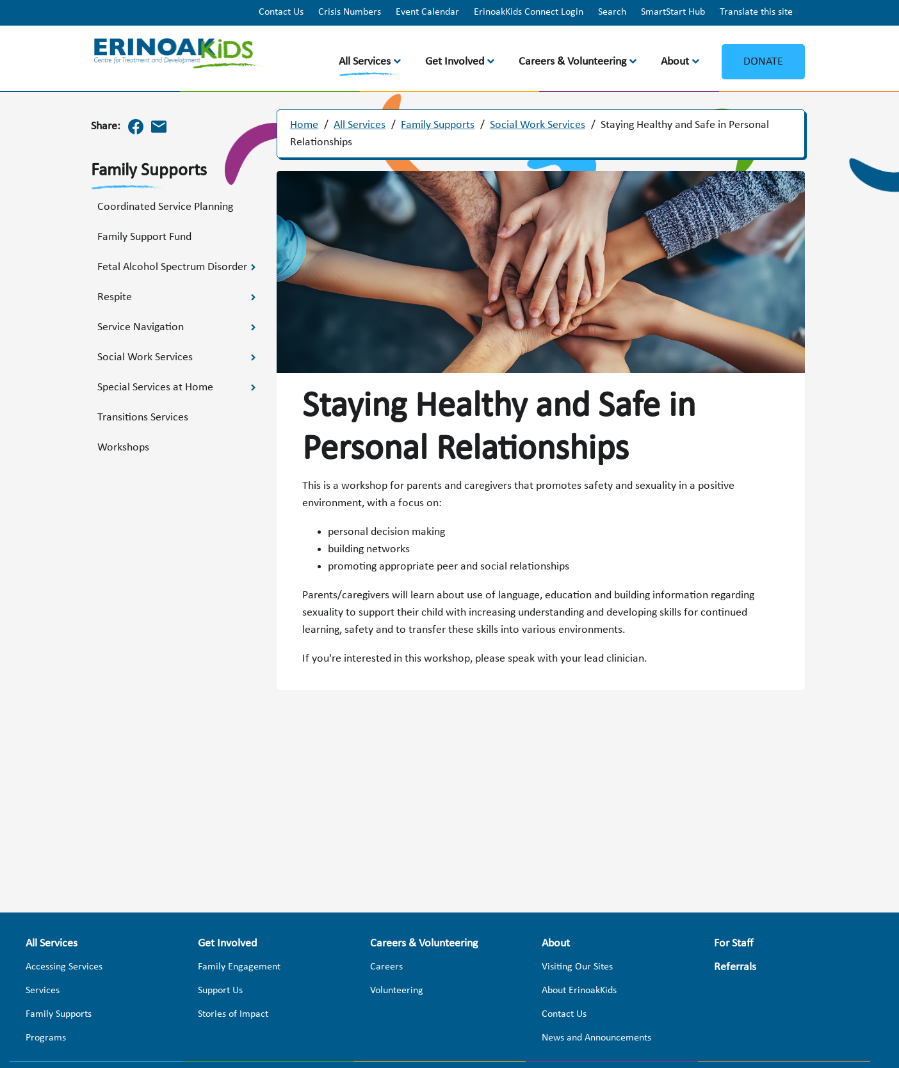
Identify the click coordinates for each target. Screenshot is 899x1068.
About (675, 62)
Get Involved (454, 62)
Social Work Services (537, 125)
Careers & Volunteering (572, 62)
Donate (763, 62)
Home (304, 125)
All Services (365, 62)
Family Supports (437, 125)
